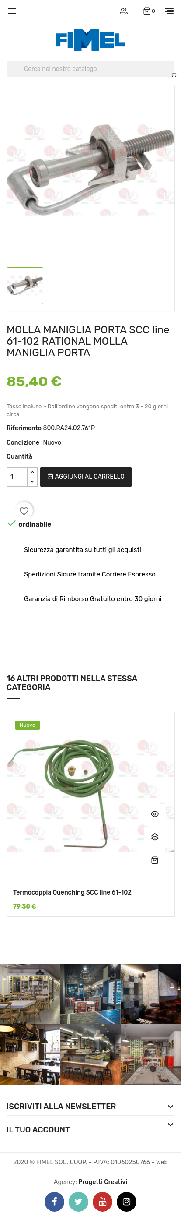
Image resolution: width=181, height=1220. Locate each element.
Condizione (23, 442)
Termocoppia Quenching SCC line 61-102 (72, 892)
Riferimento (24, 428)
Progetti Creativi (102, 1182)
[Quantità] (17, 477)
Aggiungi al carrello (85, 477)
